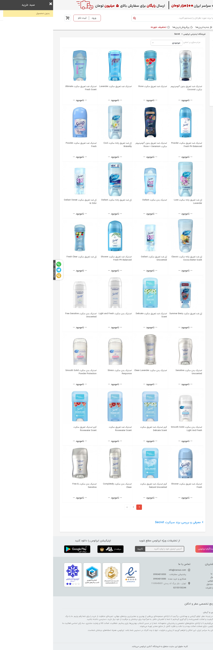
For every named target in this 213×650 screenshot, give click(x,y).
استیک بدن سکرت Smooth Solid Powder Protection (27, 372)
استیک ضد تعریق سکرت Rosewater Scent (67, 429)
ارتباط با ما (162, 573)
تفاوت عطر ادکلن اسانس (190, 570)
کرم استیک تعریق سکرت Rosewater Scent (31, 429)
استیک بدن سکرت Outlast (101, 200)
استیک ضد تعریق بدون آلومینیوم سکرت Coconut (133, 88)
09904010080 (106, 579)
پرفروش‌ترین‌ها (127, 27)
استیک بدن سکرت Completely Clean (64, 485)
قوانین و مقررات (159, 587)
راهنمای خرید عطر (193, 584)
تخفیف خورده (105, 27)
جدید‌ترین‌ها (149, 27)
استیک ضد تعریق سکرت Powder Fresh (28, 145)
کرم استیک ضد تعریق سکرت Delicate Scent (100, 429)
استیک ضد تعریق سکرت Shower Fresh (133, 485)
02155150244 (126, 587)
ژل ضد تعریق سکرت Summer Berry (132, 313)
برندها (167, 27)
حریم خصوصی (161, 581)
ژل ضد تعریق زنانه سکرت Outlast (63, 200)
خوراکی (195, 95)
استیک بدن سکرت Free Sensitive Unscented (27, 315)
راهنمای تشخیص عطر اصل (189, 577)
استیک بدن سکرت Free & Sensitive (31, 485)
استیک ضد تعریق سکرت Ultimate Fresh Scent (27, 88)
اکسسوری (194, 82)
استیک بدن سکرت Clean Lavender (97, 370)
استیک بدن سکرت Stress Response (67, 372)
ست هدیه (194, 50)
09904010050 (106, 574)
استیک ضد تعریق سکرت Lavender (62, 86)
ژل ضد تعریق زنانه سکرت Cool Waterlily (64, 145)
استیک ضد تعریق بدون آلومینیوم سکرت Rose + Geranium (98, 145)
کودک (196, 63)
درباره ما (163, 570)
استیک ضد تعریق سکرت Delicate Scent (98, 315)
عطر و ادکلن (193, 43)
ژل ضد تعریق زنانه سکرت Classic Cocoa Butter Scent (133, 258)
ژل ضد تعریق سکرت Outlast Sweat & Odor (27, 201)
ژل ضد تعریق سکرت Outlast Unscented (101, 258)
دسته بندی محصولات (190, 27)
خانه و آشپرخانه (190, 89)
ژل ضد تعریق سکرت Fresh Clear (28, 256)
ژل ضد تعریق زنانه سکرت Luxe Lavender (135, 201)
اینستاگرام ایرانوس (157, 549)
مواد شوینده (193, 76)
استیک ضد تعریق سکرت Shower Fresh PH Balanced (63, 258)
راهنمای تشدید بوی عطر (190, 573)
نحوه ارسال (162, 577)
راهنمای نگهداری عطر (191, 581)
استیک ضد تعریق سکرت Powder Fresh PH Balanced (133, 145)
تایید (87, 549)
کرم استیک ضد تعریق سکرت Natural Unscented (100, 485)
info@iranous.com (124, 570)
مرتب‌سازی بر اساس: (138, 42)
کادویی (195, 69)
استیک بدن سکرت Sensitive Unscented (135, 372)
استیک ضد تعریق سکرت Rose (99, 86)
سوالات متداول (160, 584)
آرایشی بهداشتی (190, 56)
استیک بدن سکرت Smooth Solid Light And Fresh (133, 429)
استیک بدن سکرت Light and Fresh (62, 313)
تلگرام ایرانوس (190, 549)
